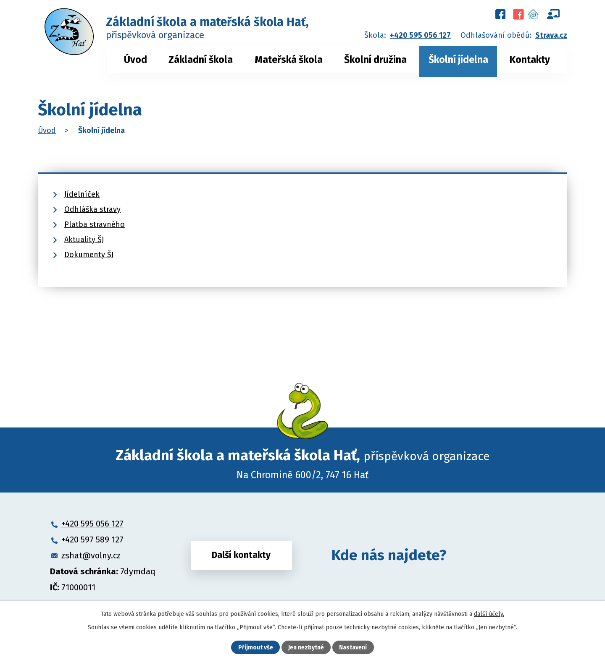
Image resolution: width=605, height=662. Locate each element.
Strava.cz (551, 35)
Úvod (135, 59)
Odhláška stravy (92, 209)
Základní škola (200, 59)
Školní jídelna (458, 59)
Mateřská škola (289, 59)
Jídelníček (82, 194)
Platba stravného (94, 224)
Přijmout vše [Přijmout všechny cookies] (255, 647)
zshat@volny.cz (91, 555)
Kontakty (530, 59)
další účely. (489, 614)
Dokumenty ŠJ (88, 254)
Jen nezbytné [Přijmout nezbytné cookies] (306, 647)
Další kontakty (241, 555)
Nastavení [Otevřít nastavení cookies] (353, 647)
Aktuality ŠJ (84, 239)
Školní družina (375, 59)
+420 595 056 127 (420, 35)
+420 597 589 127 (92, 539)
